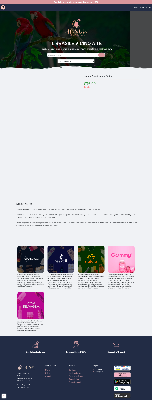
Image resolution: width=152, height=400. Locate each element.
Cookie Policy (74, 379)
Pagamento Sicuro (76, 376)
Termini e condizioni (76, 382)
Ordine (140, 7)
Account (148, 7)
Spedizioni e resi (75, 373)
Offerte (133, 7)
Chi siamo (72, 370)
